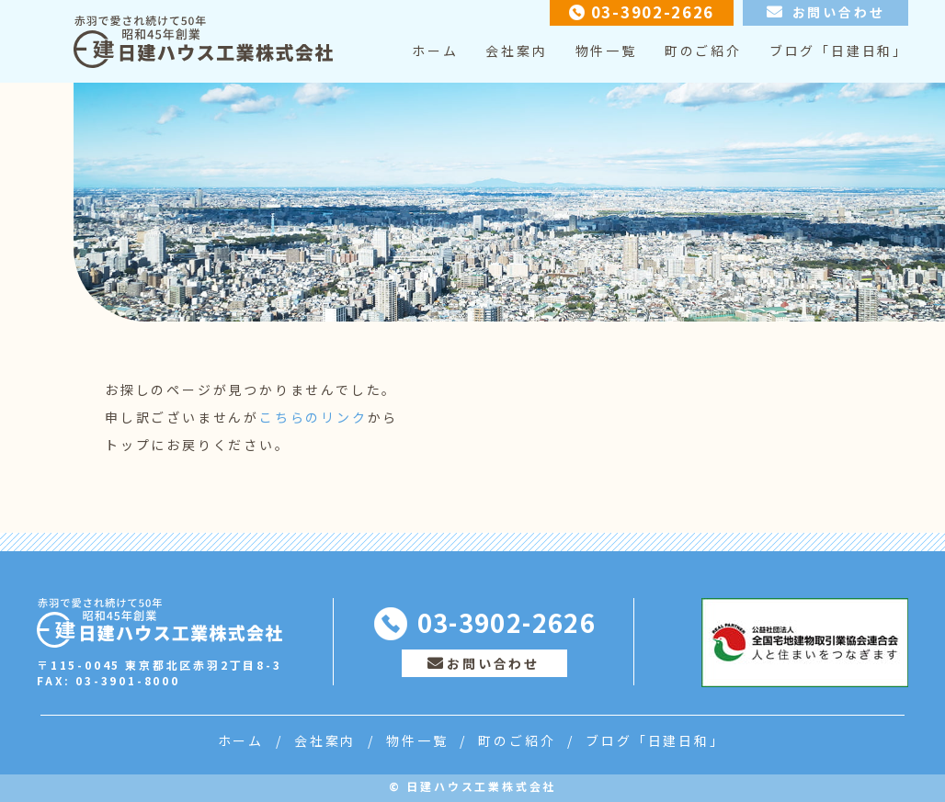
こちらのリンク (313, 417)
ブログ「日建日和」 (838, 50)
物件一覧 (606, 50)
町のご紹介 (703, 50)
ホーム (435, 50)
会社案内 (516, 50)
